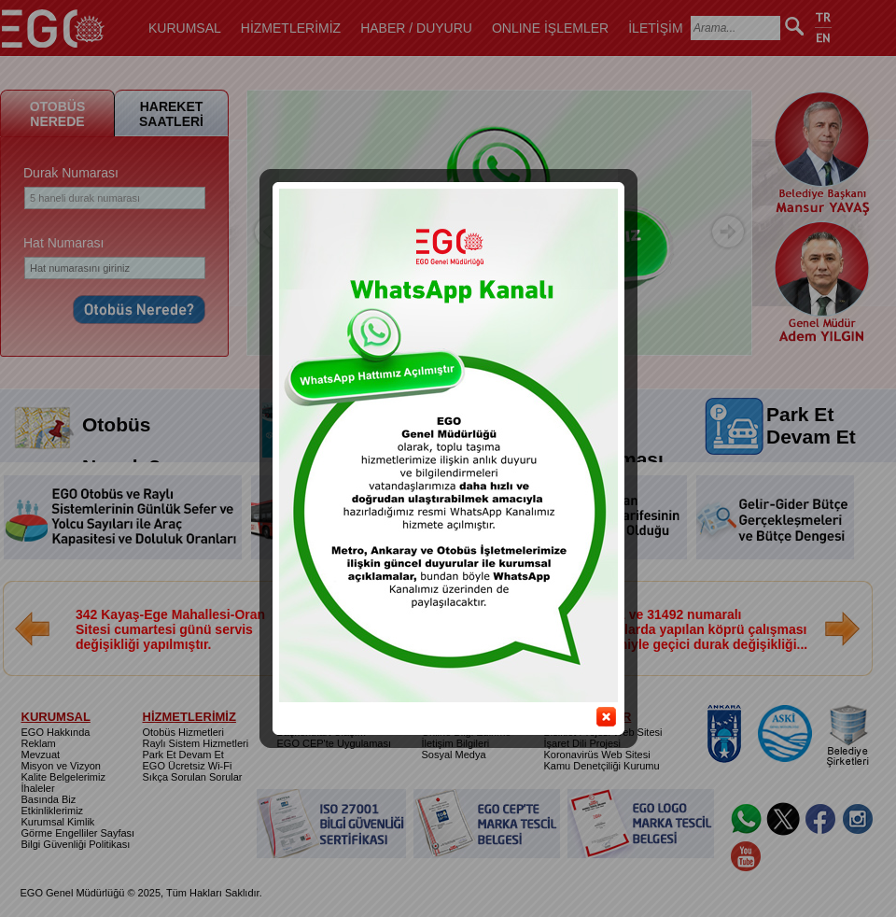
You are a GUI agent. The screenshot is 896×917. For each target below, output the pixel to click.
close (593, 707)
